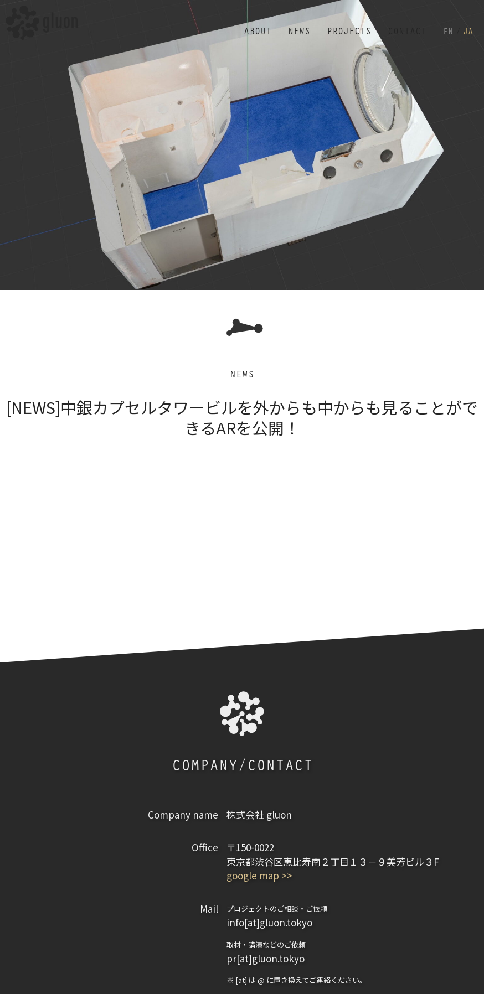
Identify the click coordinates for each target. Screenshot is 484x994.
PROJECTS (338, 27)
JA (467, 27)
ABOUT (240, 27)
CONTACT (401, 27)
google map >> (259, 875)
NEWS (284, 27)
